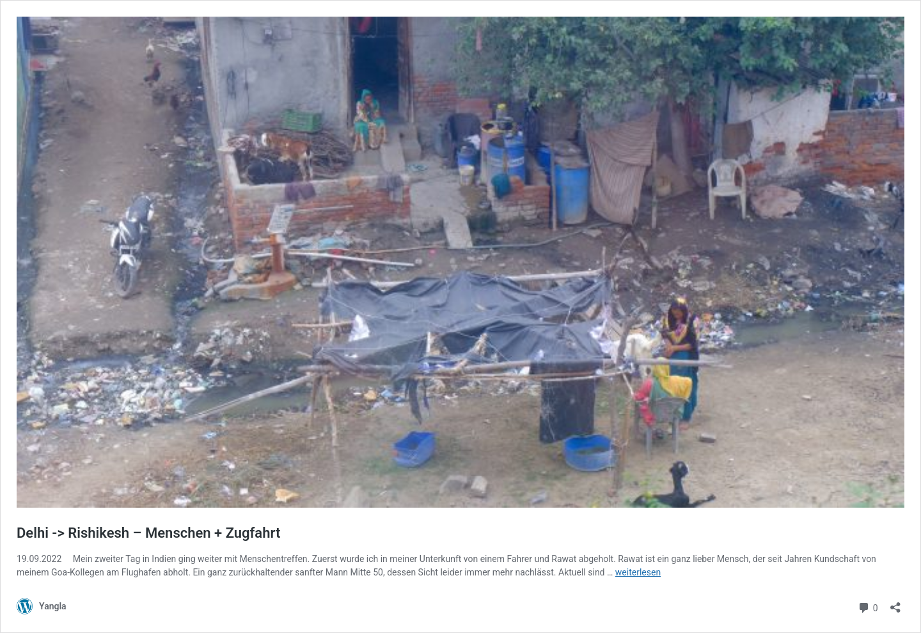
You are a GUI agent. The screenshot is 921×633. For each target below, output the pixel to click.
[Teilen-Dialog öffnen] (895, 603)
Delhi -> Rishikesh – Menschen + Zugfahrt (148, 533)
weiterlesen (638, 572)
